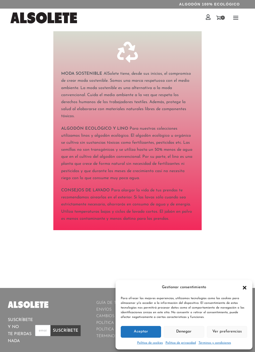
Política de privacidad (180, 342)
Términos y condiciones (215, 342)
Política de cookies (150, 342)
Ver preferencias (227, 332)
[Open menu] (236, 18)
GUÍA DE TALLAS (112, 303)
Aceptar (141, 332)
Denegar (184, 332)
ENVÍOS (104, 310)
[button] (244, 287)
